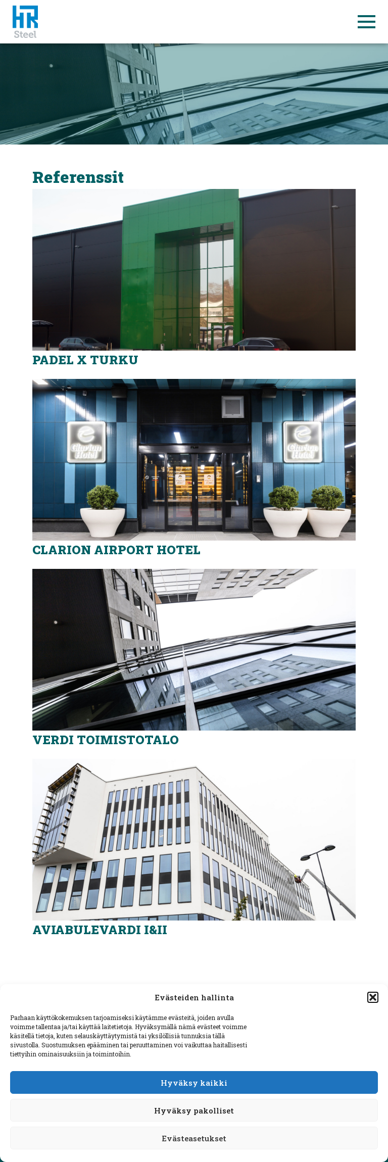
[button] (373, 997)
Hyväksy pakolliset (194, 1110)
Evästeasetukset (194, 1138)
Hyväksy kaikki (194, 1083)
